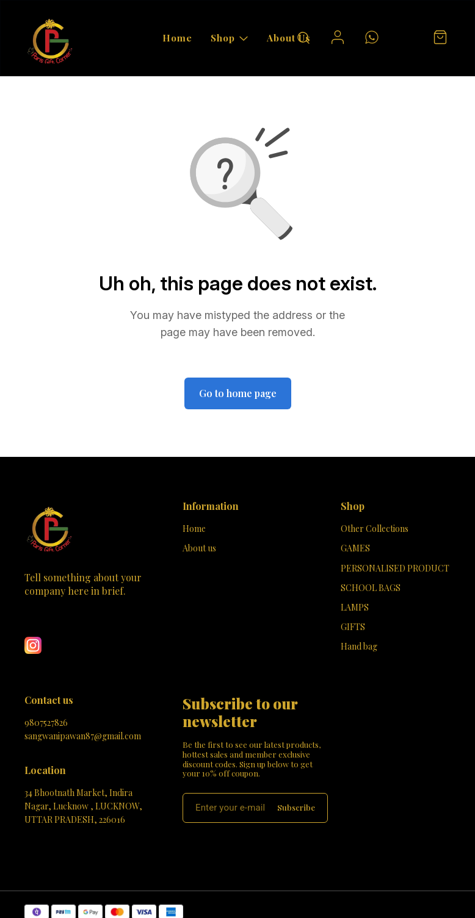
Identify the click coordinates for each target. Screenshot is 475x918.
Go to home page (238, 393)
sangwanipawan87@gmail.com (82, 736)
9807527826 (46, 722)
